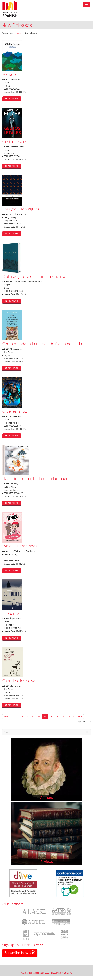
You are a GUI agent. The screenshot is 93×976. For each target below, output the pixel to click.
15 (63, 716)
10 (33, 716)
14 (57, 716)
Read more (12, 98)
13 (51, 716)
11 (39, 716)
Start (6, 716)
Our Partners (12, 904)
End (80, 716)
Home (18, 33)
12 (45, 716)
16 (69, 716)
